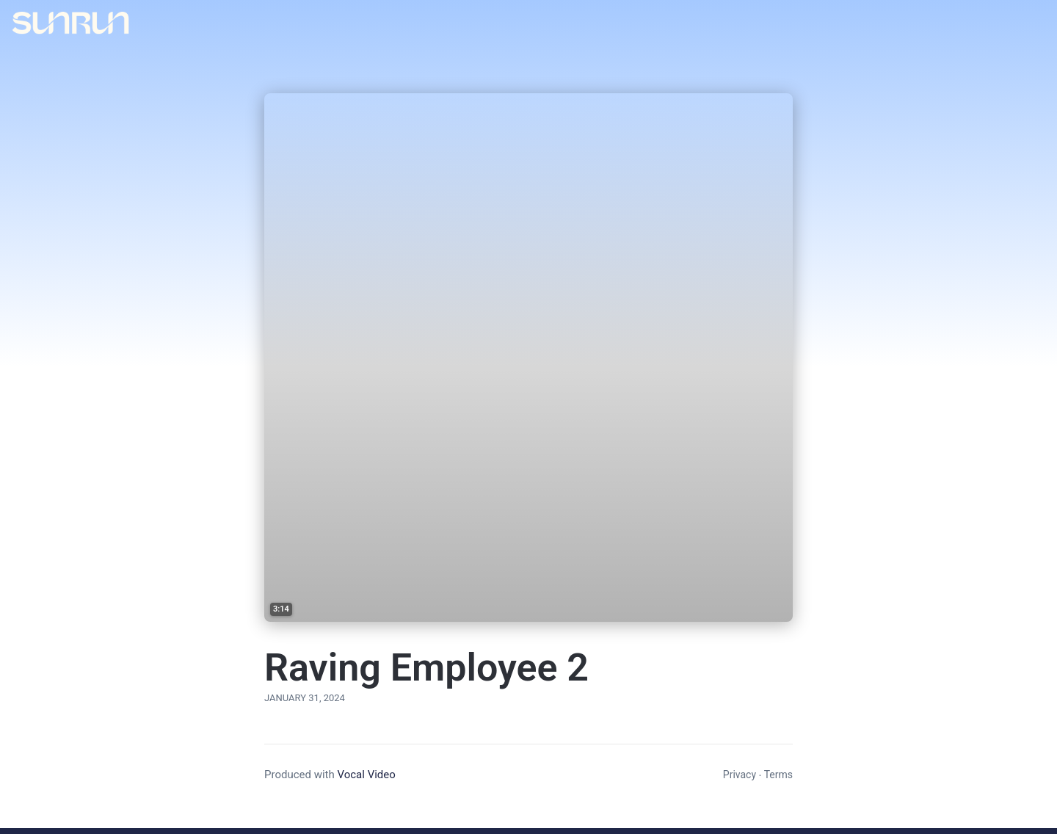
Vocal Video (366, 774)
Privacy (739, 774)
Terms (778, 774)
